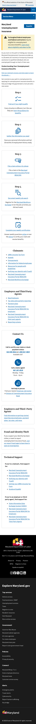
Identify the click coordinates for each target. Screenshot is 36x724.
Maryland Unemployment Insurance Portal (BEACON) (18, 172)
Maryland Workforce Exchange (18, 280)
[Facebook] (14, 573)
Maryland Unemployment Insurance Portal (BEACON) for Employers (19, 511)
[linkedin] (24, 573)
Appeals (10, 257)
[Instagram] (11, 573)
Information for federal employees (20, 263)
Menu (33, 10)
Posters (25, 561)
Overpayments (13, 260)
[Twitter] (18, 573)
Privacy (18, 561)
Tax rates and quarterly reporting (19, 301)
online (24, 234)
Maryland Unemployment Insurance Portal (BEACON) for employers (18, 309)
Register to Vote (20, 564)
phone (11, 237)
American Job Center (24, 391)
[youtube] (21, 573)
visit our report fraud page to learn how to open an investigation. (17, 443)
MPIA (11, 564)
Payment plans (13, 304)
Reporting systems (14, 322)
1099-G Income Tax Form (16, 255)
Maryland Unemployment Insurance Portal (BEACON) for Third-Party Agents (19, 519)
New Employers (13, 298)
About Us (11, 561)
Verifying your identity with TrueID (20, 271)
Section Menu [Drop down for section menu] (8, 16)
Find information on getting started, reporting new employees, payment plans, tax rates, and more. (16, 418)
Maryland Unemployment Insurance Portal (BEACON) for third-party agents (18, 316)
